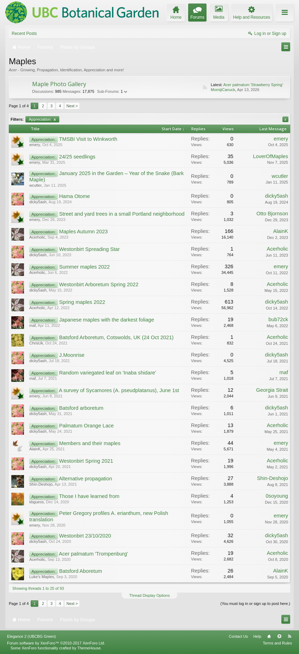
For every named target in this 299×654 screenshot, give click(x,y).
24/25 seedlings (77, 157)
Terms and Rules (277, 643)
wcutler (35, 185)
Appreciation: (42, 119)
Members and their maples (89, 443)
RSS (205, 87)
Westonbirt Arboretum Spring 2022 (98, 284)
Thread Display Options (149, 595)
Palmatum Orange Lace (86, 425)
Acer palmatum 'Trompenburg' (93, 554)
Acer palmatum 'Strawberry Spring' (253, 85)
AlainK (280, 231)
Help (257, 636)
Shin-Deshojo (41, 484)
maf (32, 325)
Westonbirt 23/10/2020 (85, 536)
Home (269, 636)
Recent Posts (24, 33)
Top (279, 636)
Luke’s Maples (41, 577)
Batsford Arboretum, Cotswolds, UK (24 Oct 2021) (116, 337)
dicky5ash (38, 202)
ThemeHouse (89, 648)
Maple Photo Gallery (59, 84)
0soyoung (276, 496)
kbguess (36, 502)
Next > (72, 106)
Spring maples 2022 (82, 302)
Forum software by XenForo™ (56, 643)
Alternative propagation (85, 478)
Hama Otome (74, 196)
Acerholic (37, 237)
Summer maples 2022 (84, 267)
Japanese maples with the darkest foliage (106, 320)
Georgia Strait (272, 390)
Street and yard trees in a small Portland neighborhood (121, 214)
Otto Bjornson (272, 213)
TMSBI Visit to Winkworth (88, 139)
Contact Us (238, 636)
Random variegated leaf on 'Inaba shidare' (107, 373)
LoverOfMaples (270, 156)
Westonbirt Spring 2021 (86, 461)
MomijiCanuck (223, 90)
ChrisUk (36, 343)
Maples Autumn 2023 (83, 231)
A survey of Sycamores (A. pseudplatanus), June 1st (119, 390)
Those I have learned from (89, 496)
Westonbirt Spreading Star (89, 249)
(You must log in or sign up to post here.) (255, 603)
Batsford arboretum (81, 408)
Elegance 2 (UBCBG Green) (31, 636)
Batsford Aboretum (80, 571)
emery (34, 145)
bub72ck (278, 319)
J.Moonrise (71, 355)
